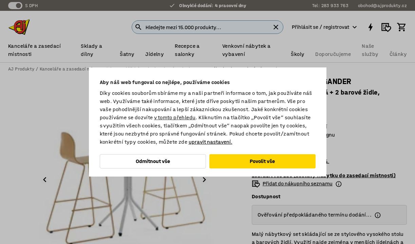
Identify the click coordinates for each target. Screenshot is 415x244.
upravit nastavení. (210, 142)
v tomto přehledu (174, 117)
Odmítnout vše (153, 161)
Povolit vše (262, 161)
